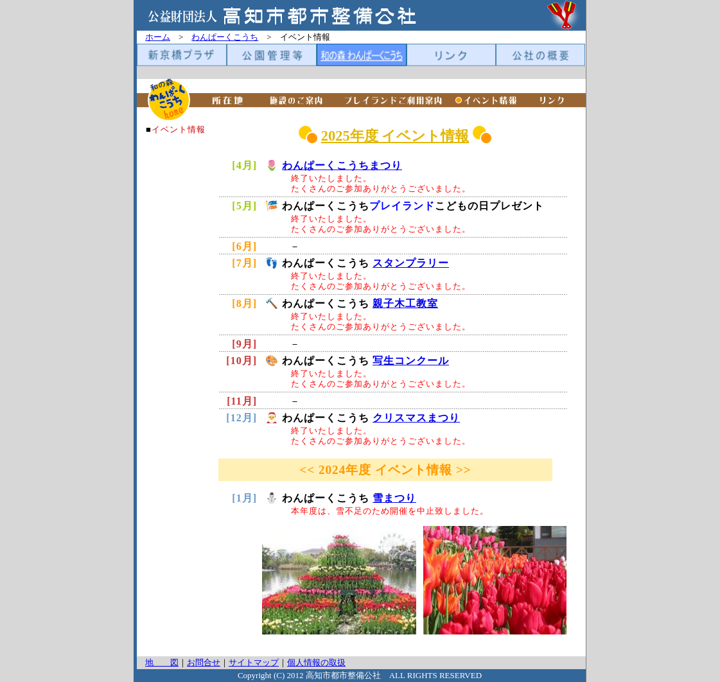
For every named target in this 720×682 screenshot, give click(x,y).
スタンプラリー (411, 263)
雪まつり (394, 498)
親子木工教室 (405, 303)
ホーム (157, 37)
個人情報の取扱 (316, 662)
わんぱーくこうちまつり (342, 165)
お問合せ (203, 662)
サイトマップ (254, 662)
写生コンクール (411, 360)
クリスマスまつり (416, 417)
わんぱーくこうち (224, 37)
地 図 (162, 662)
